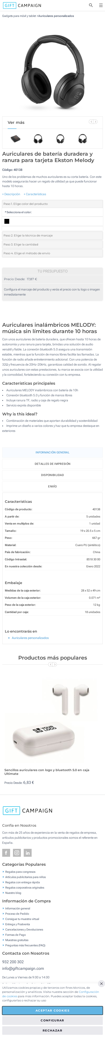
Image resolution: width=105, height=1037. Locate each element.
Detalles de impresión (52, 463)
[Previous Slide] (91, 121)
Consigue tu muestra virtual (22, 918)
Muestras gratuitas (16, 939)
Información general (17, 908)
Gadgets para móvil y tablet (19, 16)
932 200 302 (13, 961)
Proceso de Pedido (17, 913)
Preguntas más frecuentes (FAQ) (25, 945)
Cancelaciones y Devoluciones (24, 929)
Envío (52, 486)
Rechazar (52, 1030)
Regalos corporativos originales (24, 887)
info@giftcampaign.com (23, 968)
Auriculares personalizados (56, 16)
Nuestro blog (13, 893)
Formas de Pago (15, 934)
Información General (52, 452)
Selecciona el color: (18, 212)
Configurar (52, 1020)
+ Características (35, 194)
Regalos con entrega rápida (22, 882)
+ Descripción (11, 194)
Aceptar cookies (52, 1010)
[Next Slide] (95, 121)
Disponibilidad (52, 475)
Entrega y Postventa (17, 924)
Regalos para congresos (20, 871)
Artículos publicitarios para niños (25, 877)
